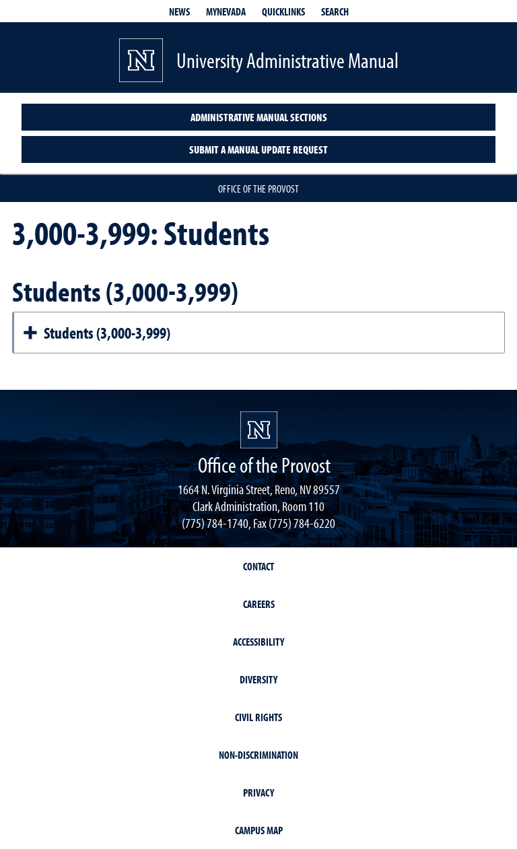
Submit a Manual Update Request (258, 149)
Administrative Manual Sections (259, 117)
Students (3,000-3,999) (96, 332)
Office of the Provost (258, 188)
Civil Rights (258, 717)
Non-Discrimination (258, 754)
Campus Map (259, 830)
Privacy (258, 792)
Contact (258, 566)
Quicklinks (283, 11)
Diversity (258, 679)
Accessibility (258, 641)
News (179, 11)
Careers (259, 604)
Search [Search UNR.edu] (335, 11)
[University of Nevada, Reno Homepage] (258, 429)
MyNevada (226, 11)
